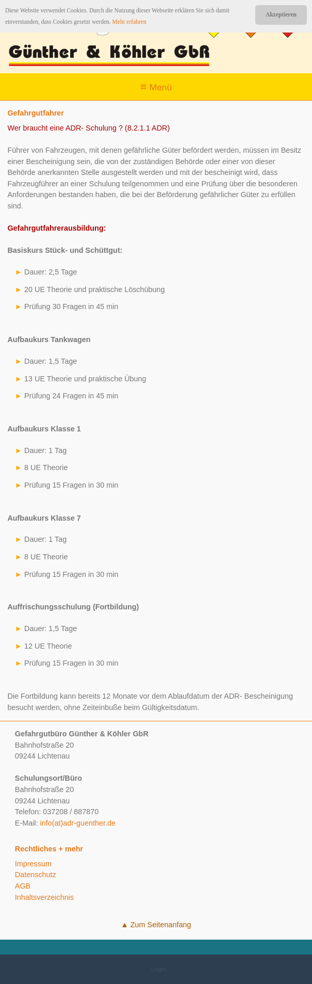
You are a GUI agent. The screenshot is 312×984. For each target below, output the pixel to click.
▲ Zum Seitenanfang (156, 925)
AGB (22, 886)
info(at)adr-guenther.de (78, 823)
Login (158, 969)
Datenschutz (35, 874)
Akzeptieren (281, 14)
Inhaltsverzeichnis (44, 897)
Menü (161, 87)
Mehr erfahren (129, 22)
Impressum (33, 864)
